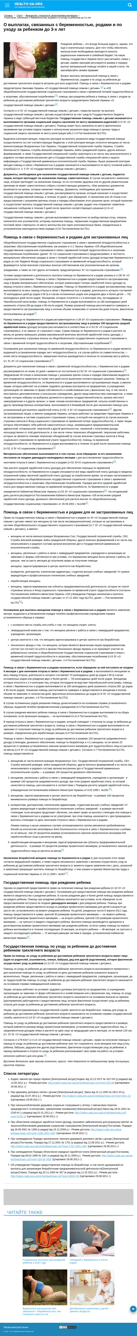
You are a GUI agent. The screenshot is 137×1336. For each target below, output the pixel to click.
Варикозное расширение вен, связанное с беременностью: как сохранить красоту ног (45, 1292)
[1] (45, 1054)
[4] (86, 502)
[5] (20, 601)
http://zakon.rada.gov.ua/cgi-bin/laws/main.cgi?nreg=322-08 (81, 1082)
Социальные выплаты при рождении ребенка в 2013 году (45, 1242)
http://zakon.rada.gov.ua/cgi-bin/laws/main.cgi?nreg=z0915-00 (45, 1176)
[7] (66, 873)
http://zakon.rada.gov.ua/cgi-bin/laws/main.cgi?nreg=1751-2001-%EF (49, 1146)
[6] (110, 789)
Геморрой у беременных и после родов (92, 1242)
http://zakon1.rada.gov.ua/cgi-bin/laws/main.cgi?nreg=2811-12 (96, 1095)
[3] (56, 95)
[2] (102, 87)
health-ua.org (32, 5)
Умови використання (16, 1327)
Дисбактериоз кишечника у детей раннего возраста (92, 1291)
